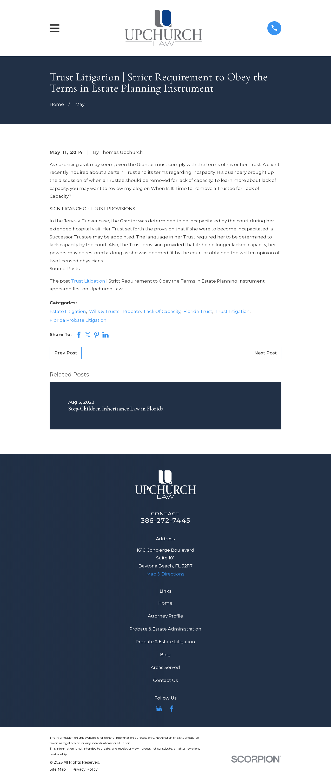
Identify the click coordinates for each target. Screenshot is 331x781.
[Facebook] (172, 708)
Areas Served (165, 667)
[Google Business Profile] (159, 708)
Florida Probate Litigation (78, 320)
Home (165, 603)
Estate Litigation (68, 311)
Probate (132, 311)
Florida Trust (197, 311)
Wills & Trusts (104, 311)
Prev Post (65, 352)
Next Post (265, 352)
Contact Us (165, 680)
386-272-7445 (165, 520)
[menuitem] (58, 769)
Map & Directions (165, 574)
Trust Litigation (88, 281)
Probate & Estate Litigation (165, 641)
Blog (165, 654)
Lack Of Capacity (162, 311)
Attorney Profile (165, 616)
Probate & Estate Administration (165, 629)
